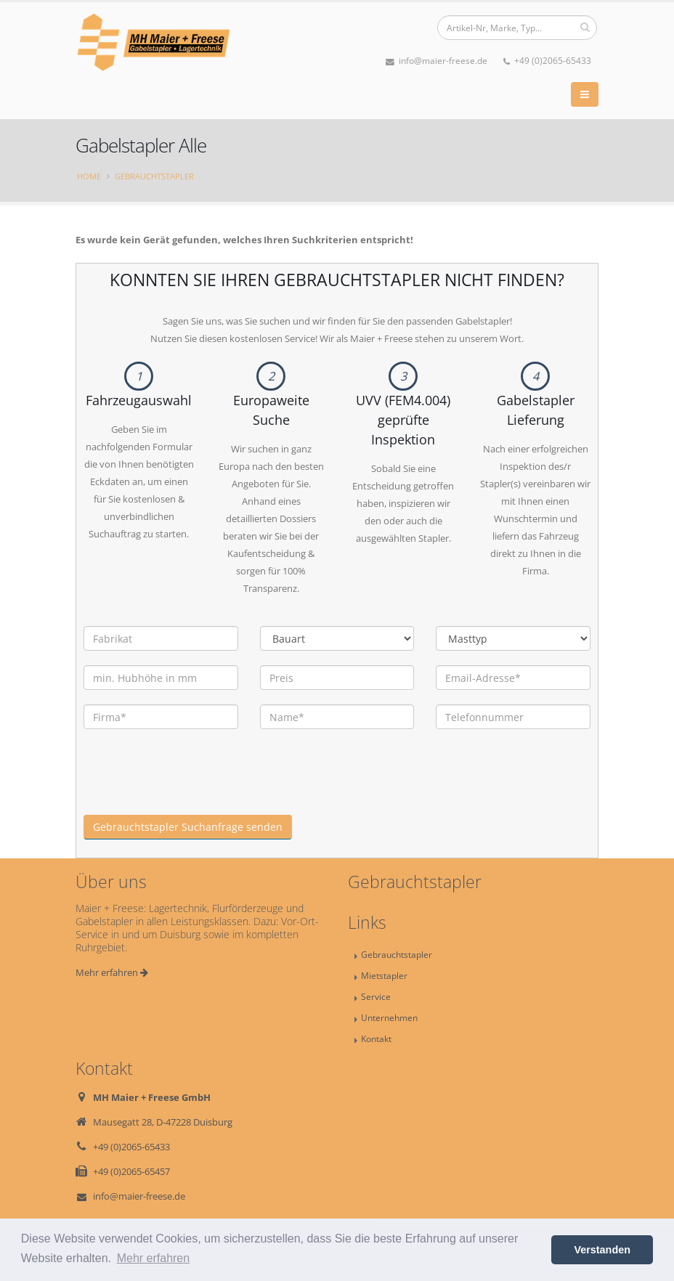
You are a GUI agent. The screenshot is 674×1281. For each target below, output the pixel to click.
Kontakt (376, 1038)
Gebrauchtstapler (154, 176)
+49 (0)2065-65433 (547, 60)
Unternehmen (389, 1017)
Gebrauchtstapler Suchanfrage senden (188, 827)
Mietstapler (384, 975)
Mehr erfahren (112, 972)
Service (376, 996)
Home (89, 176)
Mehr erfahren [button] (153, 1258)
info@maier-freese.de (436, 60)
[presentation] (194, 786)
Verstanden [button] (602, 1250)
